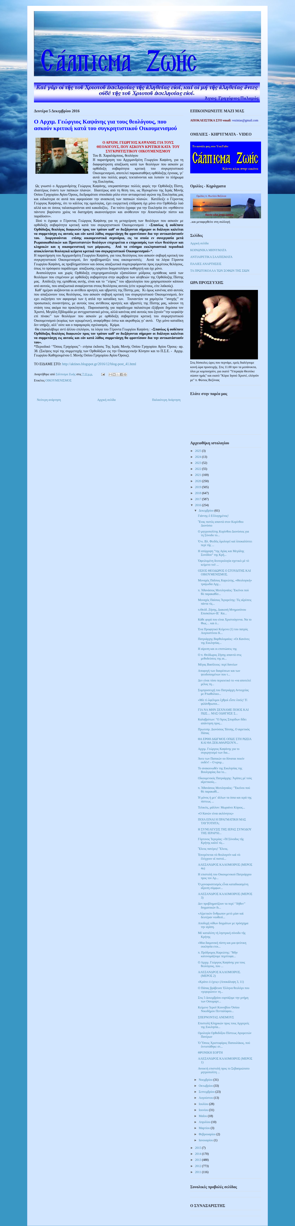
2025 (198, 450)
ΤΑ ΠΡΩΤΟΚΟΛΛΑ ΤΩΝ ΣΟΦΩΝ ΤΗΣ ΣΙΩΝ (219, 270)
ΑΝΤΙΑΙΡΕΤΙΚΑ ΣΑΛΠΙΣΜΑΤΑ (211, 257)
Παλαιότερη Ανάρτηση (166, 399)
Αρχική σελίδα (106, 399)
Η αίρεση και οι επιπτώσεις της (217, 648)
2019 (198, 487)
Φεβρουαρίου (207, 1134)
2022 (198, 468)
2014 (198, 1153)
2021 (198, 474)
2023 (198, 462)
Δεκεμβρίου (206, 510)
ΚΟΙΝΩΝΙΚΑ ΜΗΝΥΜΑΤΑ (208, 250)
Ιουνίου (204, 1110)
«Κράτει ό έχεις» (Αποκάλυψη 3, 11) (221, 981)
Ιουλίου (204, 1104)
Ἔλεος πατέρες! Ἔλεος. (213, 848)
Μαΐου (203, 1116)
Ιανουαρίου (206, 1140)
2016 (198, 505)
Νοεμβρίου (206, 1079)
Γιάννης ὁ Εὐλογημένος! (213, 515)
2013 (198, 1159)
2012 (198, 1166)
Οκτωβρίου (206, 1085)
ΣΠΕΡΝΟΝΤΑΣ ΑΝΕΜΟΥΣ (216, 1017)
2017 (198, 499)
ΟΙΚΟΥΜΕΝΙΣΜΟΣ (58, 380)
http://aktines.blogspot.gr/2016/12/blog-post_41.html (99, 364)
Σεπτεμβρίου (207, 1091)
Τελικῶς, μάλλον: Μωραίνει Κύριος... (221, 807)
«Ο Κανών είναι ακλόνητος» (215, 813)
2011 (198, 1172)
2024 (198, 456)
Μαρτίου (205, 1128)
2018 (198, 493)
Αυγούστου (206, 1097)
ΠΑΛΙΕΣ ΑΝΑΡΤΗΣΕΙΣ (205, 263)
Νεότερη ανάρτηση (49, 399)
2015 (198, 1147)
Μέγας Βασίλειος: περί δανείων (217, 664)
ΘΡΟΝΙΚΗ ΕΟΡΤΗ (210, 1052)
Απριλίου (205, 1122)
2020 (198, 481)
